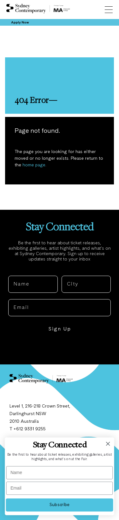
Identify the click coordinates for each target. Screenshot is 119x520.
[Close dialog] (108, 444)
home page (34, 165)
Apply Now (20, 22)
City (67, 270)
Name (16, 270)
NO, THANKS (59, 348)
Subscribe (59, 505)
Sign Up (59, 329)
